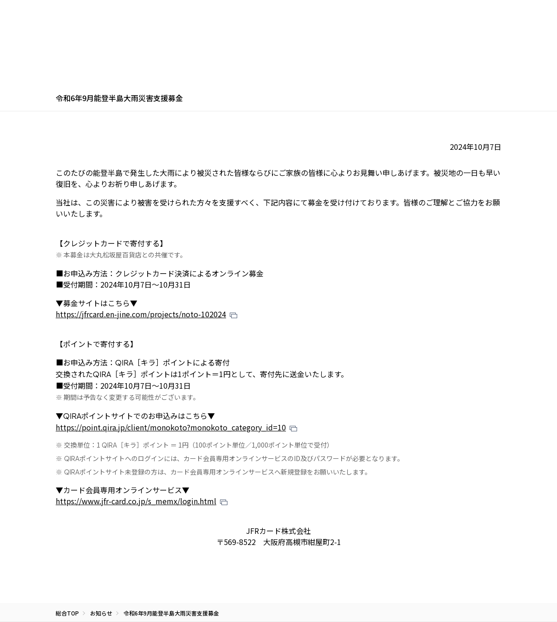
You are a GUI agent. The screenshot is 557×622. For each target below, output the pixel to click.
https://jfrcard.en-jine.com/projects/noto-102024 (141, 314)
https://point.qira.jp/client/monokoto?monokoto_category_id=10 (171, 427)
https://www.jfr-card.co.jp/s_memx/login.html (136, 501)
